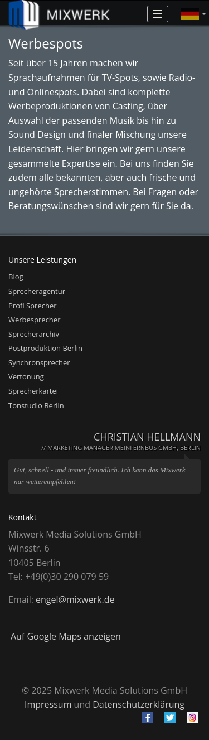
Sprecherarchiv (33, 334)
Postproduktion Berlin (45, 348)
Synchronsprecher (39, 362)
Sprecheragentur (36, 291)
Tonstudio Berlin (36, 405)
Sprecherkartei (33, 391)
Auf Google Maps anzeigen (66, 636)
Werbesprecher (34, 320)
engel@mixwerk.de (75, 599)
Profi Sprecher (32, 306)
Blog (15, 277)
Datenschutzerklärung (138, 704)
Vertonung (26, 376)
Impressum (48, 704)
